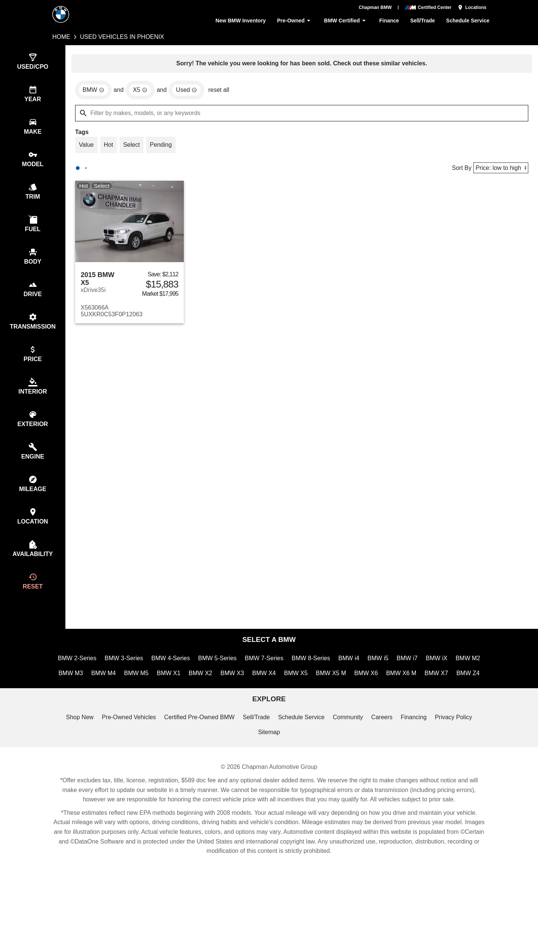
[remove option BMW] (94, 91)
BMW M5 (171, 694)
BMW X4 (297, 694)
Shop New (76, 755)
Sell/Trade (422, 20)
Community (349, 755)
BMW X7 (468, 694)
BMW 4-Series (186, 678)
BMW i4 (368, 678)
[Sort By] (500, 170)
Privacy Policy (457, 755)
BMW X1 (203, 694)
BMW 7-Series (281, 678)
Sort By (460, 170)
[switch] (32, 62)
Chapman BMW (375, 7)
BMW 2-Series (90, 678)
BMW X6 (398, 694)
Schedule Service (468, 20)
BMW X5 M (363, 694)
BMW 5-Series (234, 678)
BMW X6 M (433, 694)
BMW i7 (427, 678)
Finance (388, 20)
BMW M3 (104, 694)
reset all (221, 91)
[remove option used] (187, 91)
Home (61, 37)
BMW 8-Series (329, 678)
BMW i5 (398, 678)
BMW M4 (138, 694)
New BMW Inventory (237, 20)
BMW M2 (71, 694)
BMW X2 (233, 694)
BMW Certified (344, 20)
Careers (384, 755)
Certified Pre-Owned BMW (198, 755)
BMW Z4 (269, 710)
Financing (417, 755)
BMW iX (457, 678)
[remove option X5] (141, 91)
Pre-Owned (292, 20)
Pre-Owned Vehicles (126, 755)
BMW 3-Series (138, 678)
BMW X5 (328, 694)
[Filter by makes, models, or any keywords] (301, 114)
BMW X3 (265, 694)
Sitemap (269, 771)
